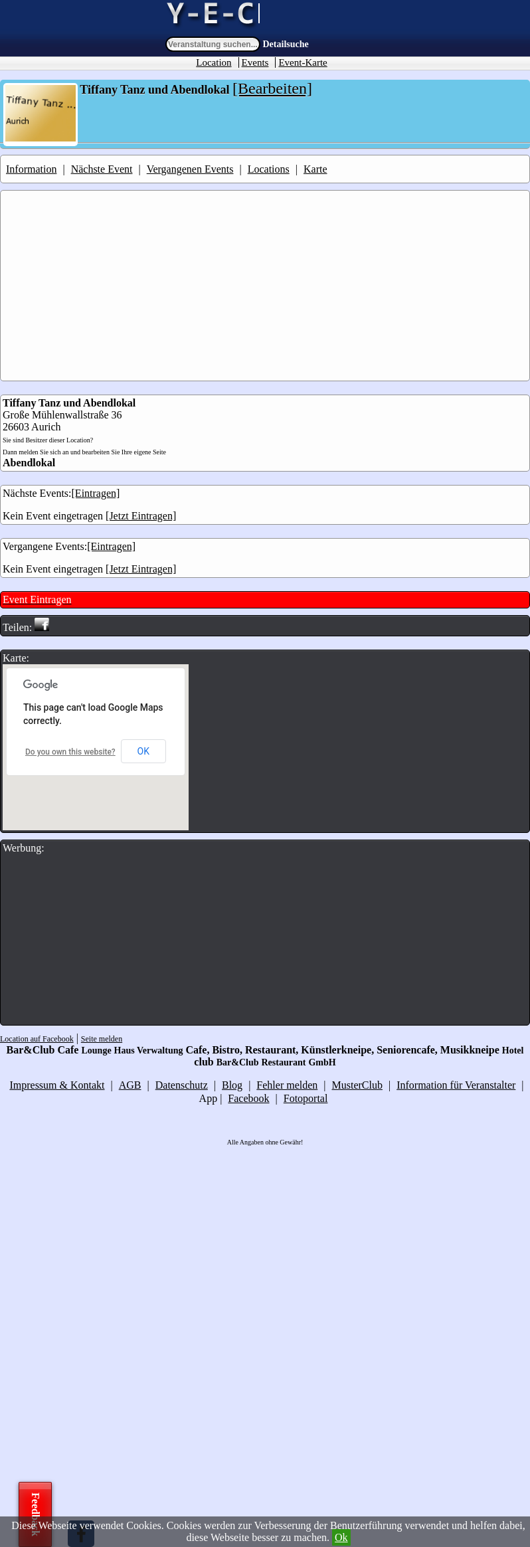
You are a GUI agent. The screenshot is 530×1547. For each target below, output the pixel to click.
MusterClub (357, 1085)
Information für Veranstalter (456, 1085)
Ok (341, 1537)
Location (213, 62)
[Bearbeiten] (272, 88)
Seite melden (101, 1039)
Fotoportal (306, 1098)
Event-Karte (302, 62)
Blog (232, 1085)
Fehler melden (286, 1085)
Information (31, 169)
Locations (269, 169)
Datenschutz (181, 1085)
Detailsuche (286, 44)
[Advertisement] (266, 286)
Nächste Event (102, 169)
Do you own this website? (70, 752)
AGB (130, 1085)
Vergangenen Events (190, 169)
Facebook (248, 1098)
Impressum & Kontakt (56, 1085)
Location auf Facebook (37, 1039)
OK (143, 751)
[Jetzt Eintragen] (141, 515)
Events (255, 62)
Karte (315, 169)
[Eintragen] (96, 493)
